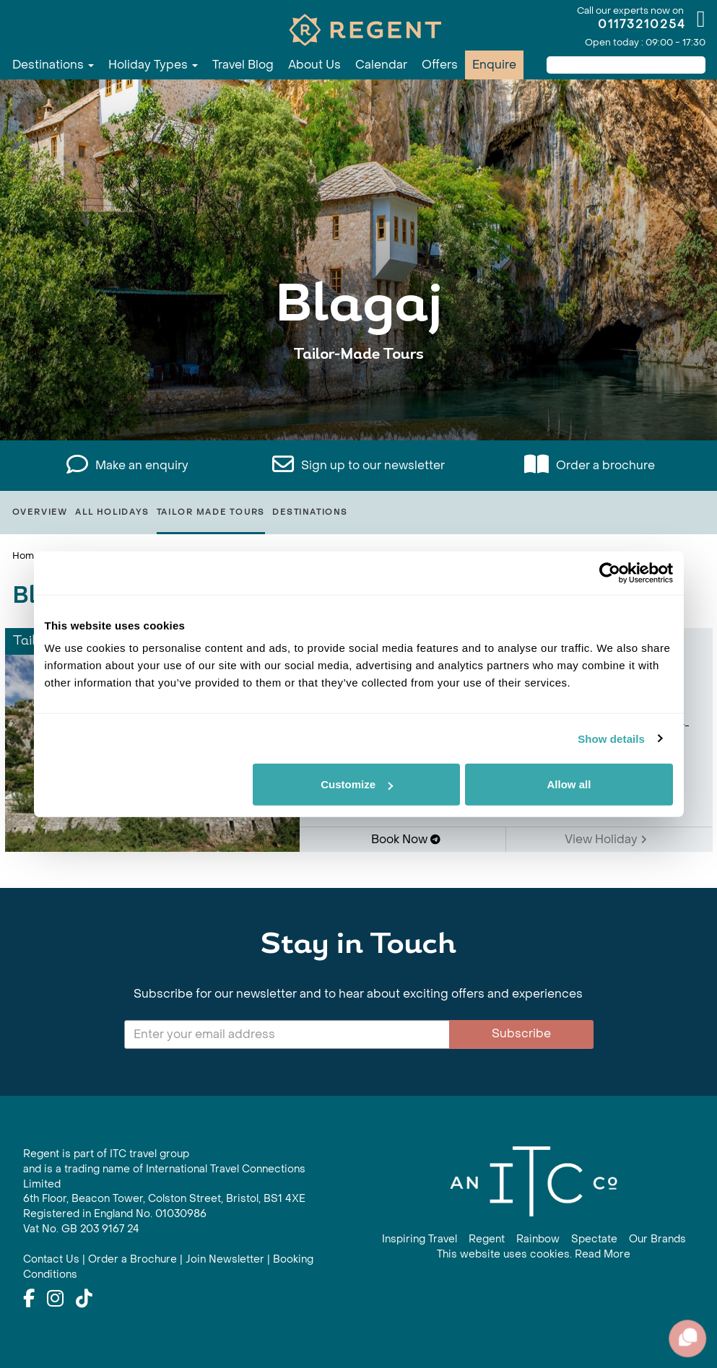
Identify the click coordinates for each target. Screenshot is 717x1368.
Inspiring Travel (419, 1239)
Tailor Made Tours (211, 512)
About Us (314, 64)
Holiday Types (153, 64)
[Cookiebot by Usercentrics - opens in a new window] (610, 572)
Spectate (594, 1239)
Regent (487, 1239)
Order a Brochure (132, 1259)
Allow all (569, 784)
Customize (357, 784)
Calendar (381, 64)
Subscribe (521, 1033)
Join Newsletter (225, 1259)
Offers (440, 64)
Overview (40, 512)
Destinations (53, 64)
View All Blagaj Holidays (359, 399)
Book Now (405, 839)
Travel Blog (243, 64)
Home (26, 555)
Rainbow (538, 1239)
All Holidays (112, 512)
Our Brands (657, 1239)
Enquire (494, 64)
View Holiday (606, 839)
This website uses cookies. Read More (533, 1254)
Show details (611, 738)
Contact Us (51, 1259)
